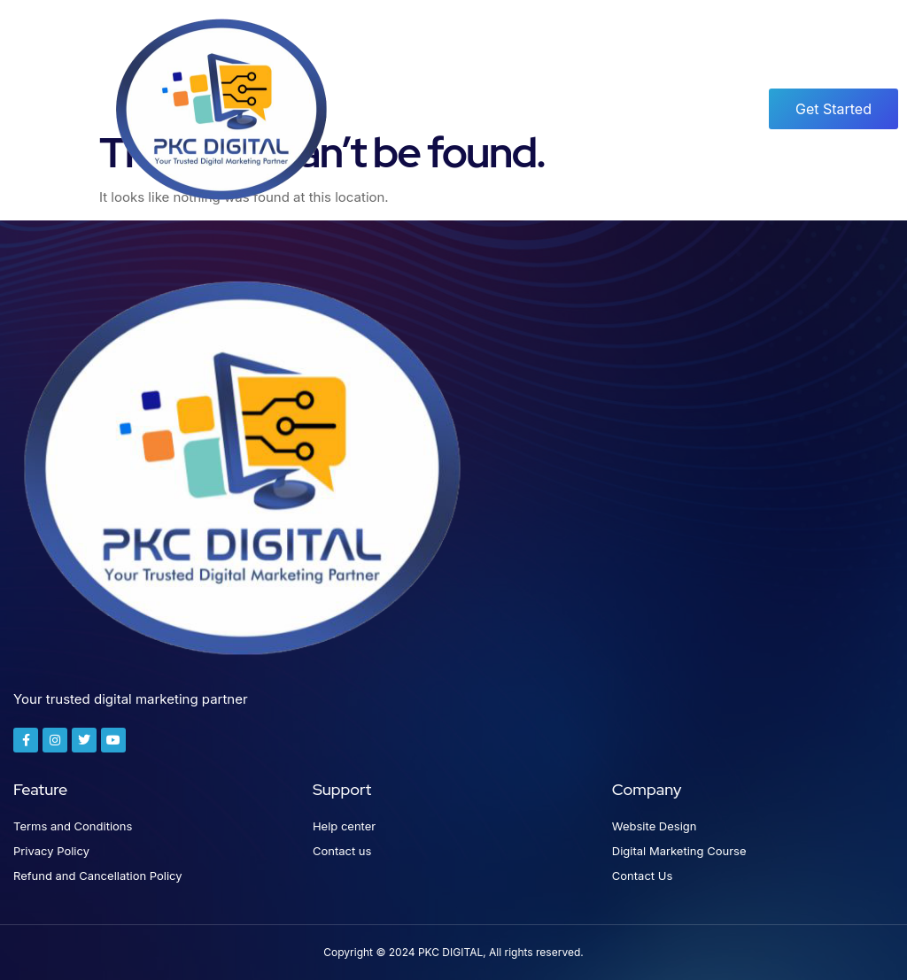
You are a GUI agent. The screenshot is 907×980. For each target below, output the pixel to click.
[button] (51, 108)
